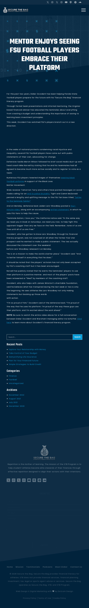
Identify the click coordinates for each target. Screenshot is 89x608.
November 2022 (16, 395)
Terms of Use (44, 598)
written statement (59, 209)
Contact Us (76, 567)
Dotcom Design (65, 591)
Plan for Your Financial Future (23, 360)
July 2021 (13, 402)
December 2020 (17, 406)
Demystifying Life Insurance (23, 357)
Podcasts (48, 567)
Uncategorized (16, 383)
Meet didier (61, 567)
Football (13, 379)
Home (10, 567)
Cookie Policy (59, 598)
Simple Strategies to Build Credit (25, 364)
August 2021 (15, 398)
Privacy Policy (29, 598)
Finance (13, 376)
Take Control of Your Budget (23, 353)
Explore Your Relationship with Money (27, 349)
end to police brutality (38, 193)
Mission (20, 567)
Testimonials (33, 567)
